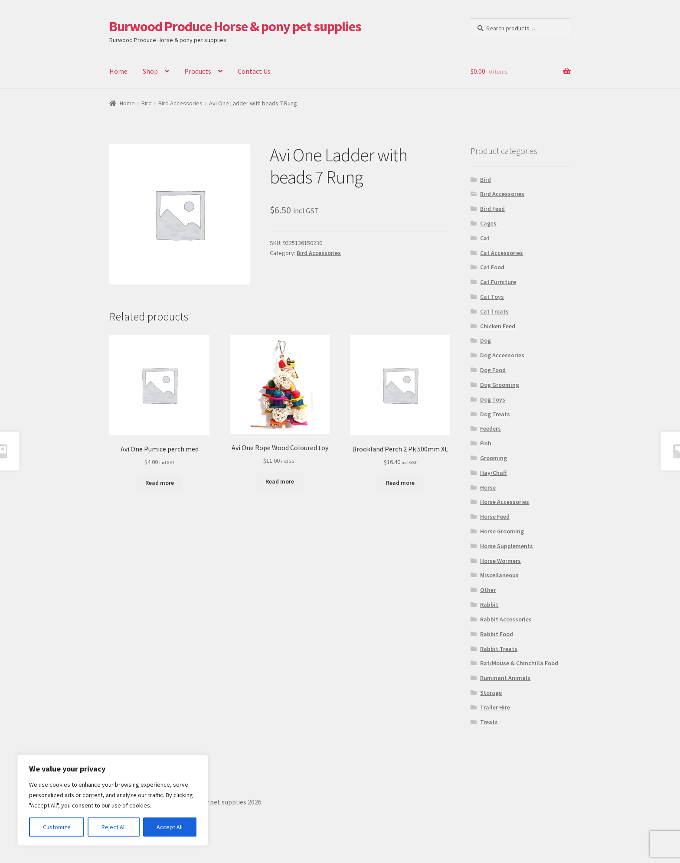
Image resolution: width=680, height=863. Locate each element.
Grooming (493, 458)
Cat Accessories (501, 253)
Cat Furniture (498, 282)
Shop (150, 71)
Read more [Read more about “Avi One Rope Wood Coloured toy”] (279, 481)
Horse (488, 487)
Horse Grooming (502, 531)
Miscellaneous (499, 575)
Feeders (490, 428)
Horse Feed (495, 516)
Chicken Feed (497, 326)
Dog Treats (495, 414)
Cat (485, 238)
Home (118, 71)
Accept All (170, 827)
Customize (57, 827)
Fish (485, 443)
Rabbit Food (496, 634)
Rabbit (489, 604)
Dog (485, 340)
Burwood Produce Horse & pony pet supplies (235, 26)
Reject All (113, 827)
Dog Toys (492, 399)
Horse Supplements (506, 546)
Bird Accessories (180, 103)
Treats (489, 722)
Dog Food (493, 370)
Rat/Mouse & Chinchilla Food (519, 663)
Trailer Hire (495, 707)
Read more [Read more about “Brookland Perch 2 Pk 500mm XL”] (400, 483)
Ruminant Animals (505, 678)
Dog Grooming (499, 385)
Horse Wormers (500, 561)
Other (488, 590)
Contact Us (254, 71)
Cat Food (492, 267)
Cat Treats (494, 311)
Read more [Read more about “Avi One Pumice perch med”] (159, 483)
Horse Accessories (504, 502)
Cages (488, 223)
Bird (146, 103)
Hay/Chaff (493, 473)
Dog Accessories (502, 355)
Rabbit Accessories (506, 619)
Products (197, 71)
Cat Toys (492, 297)
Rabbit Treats (498, 649)
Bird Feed (492, 208)
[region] (112, 800)
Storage (491, 692)
